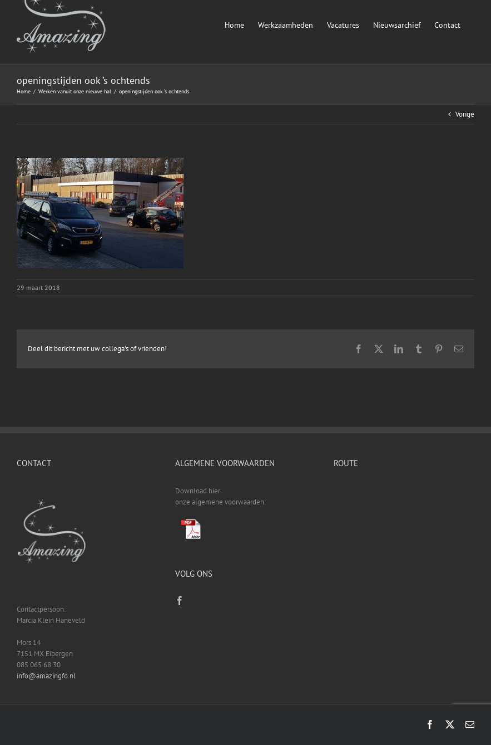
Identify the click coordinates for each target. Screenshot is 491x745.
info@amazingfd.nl (46, 676)
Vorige (464, 114)
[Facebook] (179, 600)
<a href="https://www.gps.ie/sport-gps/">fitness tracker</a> (404, 527)
